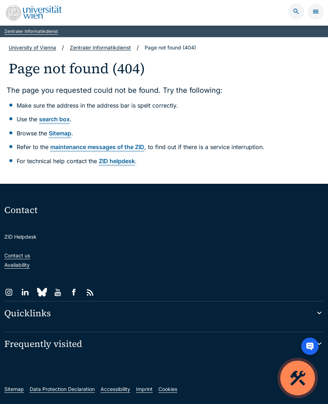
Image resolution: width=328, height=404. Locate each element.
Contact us (17, 255)
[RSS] (90, 292)
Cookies (167, 389)
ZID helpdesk (117, 161)
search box (54, 119)
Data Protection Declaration (62, 389)
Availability (17, 265)
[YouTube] (57, 292)
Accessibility (115, 389)
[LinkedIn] (25, 292)
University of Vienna (32, 47)
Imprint (144, 389)
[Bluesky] (41, 292)
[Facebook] (74, 292)
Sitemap (60, 133)
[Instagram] (8, 292)
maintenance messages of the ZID (97, 147)
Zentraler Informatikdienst (31, 31)
